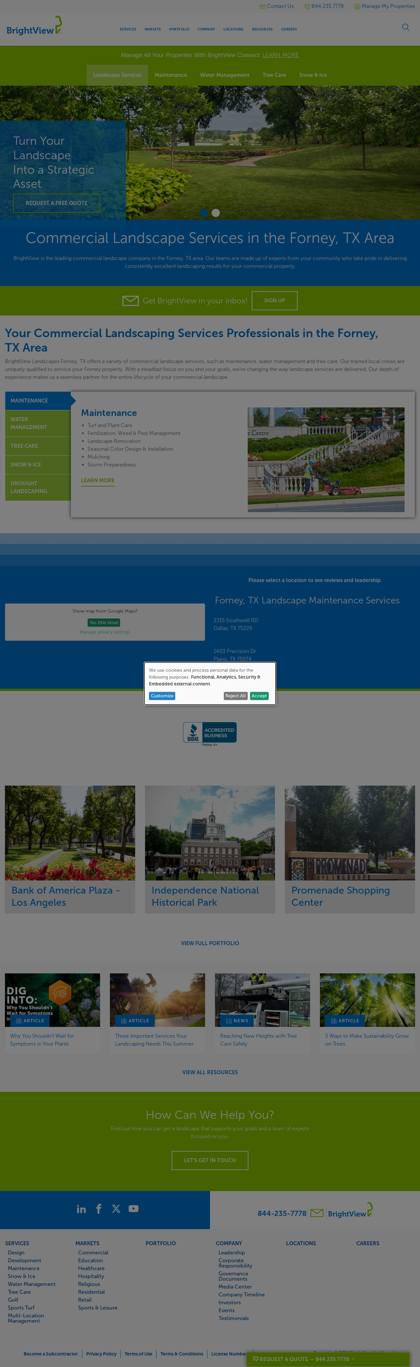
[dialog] (210, 683)
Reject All (235, 696)
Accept (259, 696)
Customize (162, 696)
